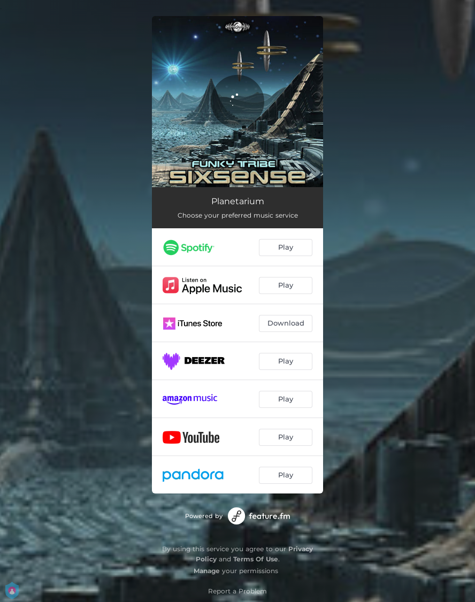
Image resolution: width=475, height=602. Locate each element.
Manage (207, 571)
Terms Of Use (255, 559)
